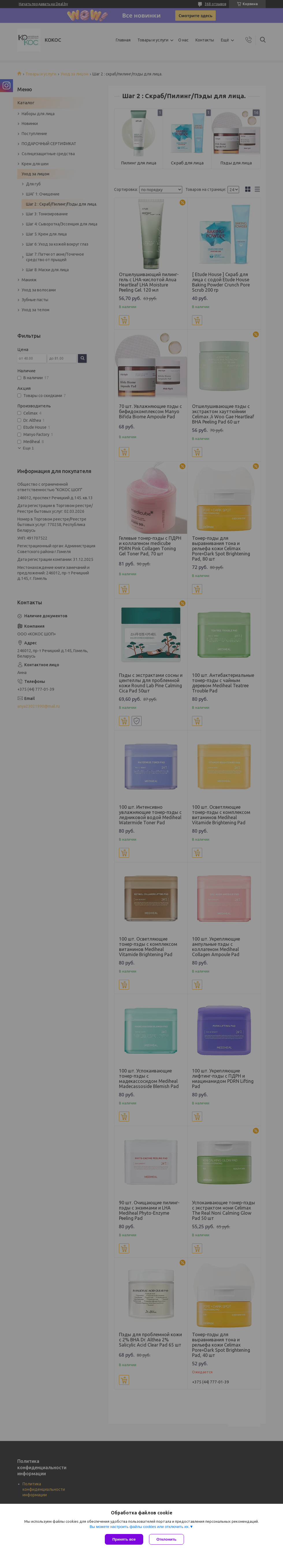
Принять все (124, 1539)
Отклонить (166, 1539)
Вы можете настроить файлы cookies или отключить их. (139, 1526)
